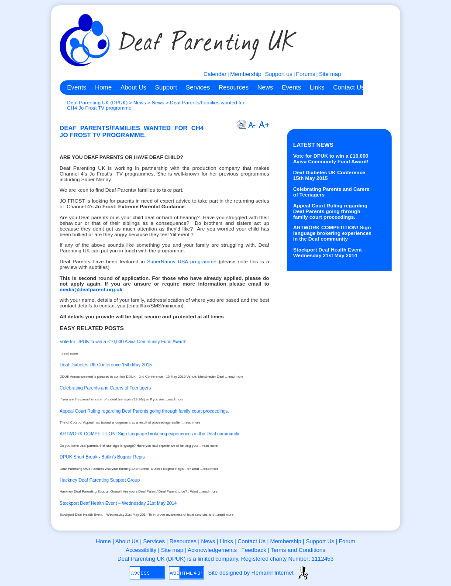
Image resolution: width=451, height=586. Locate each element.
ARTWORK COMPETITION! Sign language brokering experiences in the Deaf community (332, 232)
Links (317, 87)
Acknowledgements (212, 550)
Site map (330, 74)
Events (76, 87)
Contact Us (348, 87)
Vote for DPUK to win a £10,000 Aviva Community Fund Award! (330, 158)
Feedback (253, 550)
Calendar (215, 74)
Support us (279, 74)
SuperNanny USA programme (182, 261)
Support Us (320, 541)
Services (198, 87)
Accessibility (141, 550)
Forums (305, 74)
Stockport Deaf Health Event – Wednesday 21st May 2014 (329, 252)
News (265, 87)
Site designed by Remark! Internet (251, 572)
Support (166, 87)
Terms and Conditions (298, 550)
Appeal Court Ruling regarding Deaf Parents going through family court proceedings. (330, 211)
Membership (245, 74)
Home (103, 87)
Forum (347, 541)
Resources (234, 87)
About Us (133, 87)
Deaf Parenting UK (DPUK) (97, 102)
